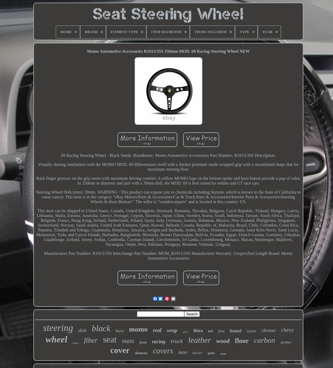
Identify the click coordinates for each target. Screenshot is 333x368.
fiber (91, 340)
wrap (172, 330)
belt (210, 331)
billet (76, 343)
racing (159, 341)
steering (58, 328)
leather (199, 340)
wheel (56, 339)
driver (197, 353)
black (101, 328)
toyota (251, 331)
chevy (287, 330)
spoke (211, 353)
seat (110, 339)
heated (235, 331)
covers (163, 350)
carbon (264, 340)
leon (182, 352)
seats (223, 353)
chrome (268, 330)
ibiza (198, 330)
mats (128, 340)
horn (120, 331)
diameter (141, 353)
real (157, 330)
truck (177, 341)
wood (223, 341)
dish (83, 330)
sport (185, 331)
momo (138, 329)
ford (221, 331)
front (143, 342)
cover (120, 350)
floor (242, 340)
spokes (285, 342)
